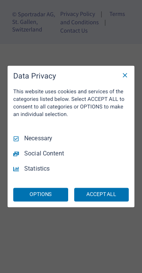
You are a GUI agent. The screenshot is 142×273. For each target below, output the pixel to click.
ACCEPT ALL (101, 194)
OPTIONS (40, 194)
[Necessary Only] (124, 75)
